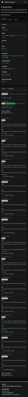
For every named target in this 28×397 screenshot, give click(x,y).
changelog (16, 394)
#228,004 (19, 55)
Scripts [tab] (10, 19)
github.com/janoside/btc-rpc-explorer (12, 386)
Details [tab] (4, 19)
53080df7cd (10, 392)
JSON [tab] (15, 19)
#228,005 (5, 30)
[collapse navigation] (25, 2)
